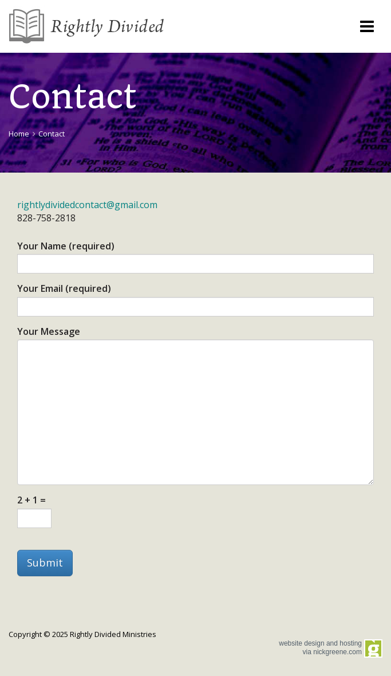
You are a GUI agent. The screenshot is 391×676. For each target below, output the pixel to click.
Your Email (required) (64, 289)
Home (19, 133)
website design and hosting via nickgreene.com (320, 647)
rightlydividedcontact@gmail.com (87, 204)
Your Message (48, 332)
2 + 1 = (31, 500)
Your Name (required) (65, 246)
